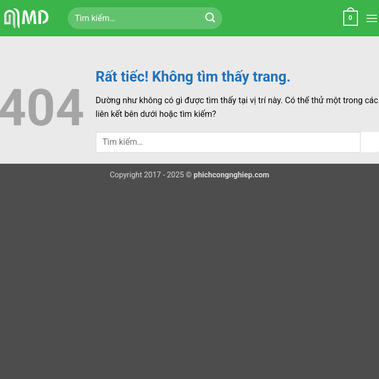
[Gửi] (210, 18)
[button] (350, 18)
